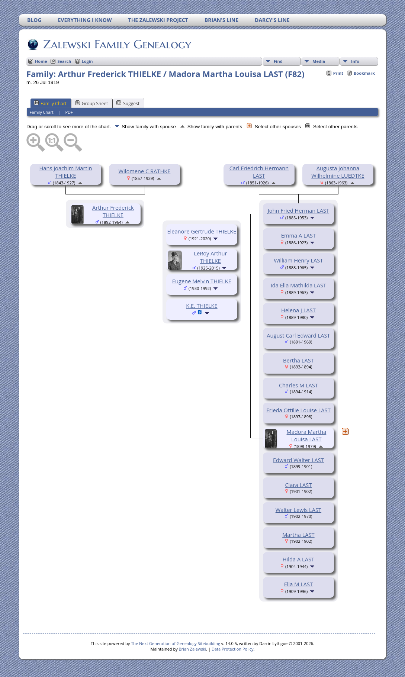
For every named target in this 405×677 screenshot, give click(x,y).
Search (64, 61)
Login (87, 61)
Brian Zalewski (192, 649)
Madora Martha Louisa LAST (307, 435)
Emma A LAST (298, 235)
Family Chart (50, 103)
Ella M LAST (298, 584)
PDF (69, 112)
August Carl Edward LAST (298, 335)
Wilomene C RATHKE (144, 171)
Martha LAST (298, 534)
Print (338, 73)
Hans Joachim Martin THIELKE (65, 171)
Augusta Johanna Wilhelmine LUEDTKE (337, 171)
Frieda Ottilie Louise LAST (298, 410)
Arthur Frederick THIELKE (113, 211)
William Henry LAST (298, 260)
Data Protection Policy (233, 649)
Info (355, 61)
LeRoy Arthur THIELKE (210, 256)
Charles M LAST (298, 385)
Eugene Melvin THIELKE (201, 281)
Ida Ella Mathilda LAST (298, 285)
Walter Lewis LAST (298, 509)
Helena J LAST (298, 310)
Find (278, 61)
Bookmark (364, 73)
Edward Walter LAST (298, 460)
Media (318, 61)
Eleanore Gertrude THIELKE (201, 231)
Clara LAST (298, 485)
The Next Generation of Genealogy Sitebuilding (175, 643)
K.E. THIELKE (202, 305)
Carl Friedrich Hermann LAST (259, 171)
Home (41, 61)
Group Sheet (91, 103)
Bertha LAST (298, 360)
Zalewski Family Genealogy (116, 44)
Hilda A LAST (298, 559)
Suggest (127, 103)
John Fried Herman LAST (298, 210)
